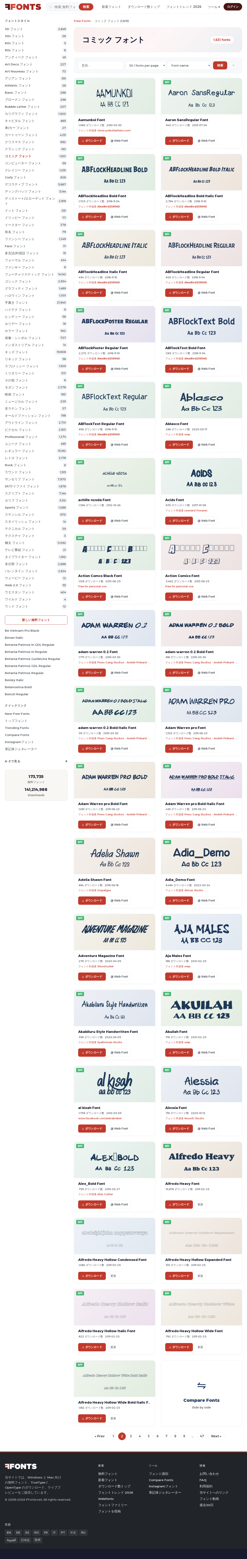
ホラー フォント (16, 331)
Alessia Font (176, 1108)
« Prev (100, 1436)
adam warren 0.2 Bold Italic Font (107, 728)
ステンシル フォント (20, 514)
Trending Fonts (17, 728)
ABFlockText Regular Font (101, 424)
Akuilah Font (176, 1032)
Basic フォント (16, 92)
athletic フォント (18, 85)
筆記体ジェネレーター (21, 749)
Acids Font (174, 500)
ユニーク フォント (18, 444)
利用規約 (206, 1486)
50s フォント (14, 36)
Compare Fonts (17, 735)
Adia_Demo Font (180, 880)
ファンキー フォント (20, 267)
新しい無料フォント (36, 620)
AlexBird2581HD (108, 206)
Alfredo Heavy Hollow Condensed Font (112, 1260)
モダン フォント (16, 387)
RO (36, 1532)
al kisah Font (89, 1108)
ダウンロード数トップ (144, 7)
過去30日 (206, 1505)
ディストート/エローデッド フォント (30, 201)
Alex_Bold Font (91, 1184)
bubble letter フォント (22, 107)
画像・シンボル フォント (23, 338)
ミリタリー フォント (20, 373)
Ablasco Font (176, 424)
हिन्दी (37, 1540)
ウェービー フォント (20, 578)
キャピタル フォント (20, 121)
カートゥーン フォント (21, 135)
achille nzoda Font (94, 500)
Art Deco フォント (19, 64)
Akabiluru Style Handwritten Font (108, 1032)
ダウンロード (92, 140)
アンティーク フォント (21, 57)
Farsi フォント (15, 246)
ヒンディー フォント (20, 317)
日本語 (25, 1540)
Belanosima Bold (18, 687)
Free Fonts (82, 21)
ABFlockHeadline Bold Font (102, 196)
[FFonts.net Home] (23, 7)
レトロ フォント (16, 458)
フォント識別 (158, 1474)
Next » (216, 1436)
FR (46, 1532)
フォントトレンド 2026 (183, 7)
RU (83, 1532)
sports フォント (17, 507)
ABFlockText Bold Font (185, 348)
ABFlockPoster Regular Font (103, 348)
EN (9, 1532)
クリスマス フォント (20, 142)
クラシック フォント (20, 149)
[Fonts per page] (146, 65)
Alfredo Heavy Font (182, 1184)
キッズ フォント (16, 352)
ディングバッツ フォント (23, 191)
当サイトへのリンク (214, 1492)
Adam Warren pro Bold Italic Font (194, 804)
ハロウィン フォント (20, 295)
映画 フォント (15, 394)
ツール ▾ (214, 7)
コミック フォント (18, 156)
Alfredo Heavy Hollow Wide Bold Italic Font (116, 1402)
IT (54, 1532)
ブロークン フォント (20, 100)
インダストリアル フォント (24, 345)
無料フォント (108, 1474)
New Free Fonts (17, 714)
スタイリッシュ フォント (23, 522)
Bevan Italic (14, 638)
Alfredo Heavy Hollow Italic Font (106, 1331)
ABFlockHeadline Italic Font (102, 272)
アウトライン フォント (21, 423)
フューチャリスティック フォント (29, 274)
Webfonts (106, 1499)
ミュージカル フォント (21, 401)
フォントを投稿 (109, 1511)
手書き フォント (16, 303)
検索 (220, 65)
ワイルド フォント (18, 599)
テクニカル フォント (20, 529)
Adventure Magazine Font (101, 956)
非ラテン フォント (18, 408)
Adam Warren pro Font (185, 728)
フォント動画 (209, 1499)
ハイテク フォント (18, 310)
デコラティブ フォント (21, 184)
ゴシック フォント (18, 281)
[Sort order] (189, 65)
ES (27, 1532)
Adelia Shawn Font (94, 880)
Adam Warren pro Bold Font (103, 804)
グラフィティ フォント (21, 288)
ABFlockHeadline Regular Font (192, 272)
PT (63, 1532)
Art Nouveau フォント (22, 71)
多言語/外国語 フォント (22, 253)
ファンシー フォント (20, 239)
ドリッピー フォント (20, 218)
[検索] (70, 7)
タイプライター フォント (23, 557)
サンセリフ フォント (20, 479)
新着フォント (111, 7)
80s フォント (14, 50)
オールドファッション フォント (28, 416)
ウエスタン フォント (20, 592)
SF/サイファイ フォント (22, 486)
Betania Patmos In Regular (26, 652)
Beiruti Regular (16, 694)
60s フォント (14, 43)
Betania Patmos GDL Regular (28, 666)
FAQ (203, 1480)
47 (202, 1436)
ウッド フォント (16, 606)
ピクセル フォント (18, 430)
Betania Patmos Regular (24, 673)
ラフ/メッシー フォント (22, 366)
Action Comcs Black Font (100, 576)
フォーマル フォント (20, 260)
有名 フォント (15, 232)
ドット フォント (16, 211)
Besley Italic (14, 680)
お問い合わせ (209, 1474)
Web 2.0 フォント (18, 585)
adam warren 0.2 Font (98, 652)
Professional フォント (21, 437)
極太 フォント (15, 543)
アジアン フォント (18, 78)
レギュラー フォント (20, 451)
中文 (73, 1532)
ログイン (233, 6)
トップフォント (16, 721)
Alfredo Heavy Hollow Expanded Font (198, 1260)
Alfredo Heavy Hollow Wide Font (194, 1331)
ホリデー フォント (18, 324)
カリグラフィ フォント (21, 114)
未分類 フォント (16, 564)
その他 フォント (16, 380)
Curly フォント (15, 177)
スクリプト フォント (20, 493)
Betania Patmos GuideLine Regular (32, 659)
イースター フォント (20, 225)
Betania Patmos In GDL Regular (30, 645)
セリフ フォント (16, 500)
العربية (11, 1540)
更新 (200, 1204)
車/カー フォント (17, 128)
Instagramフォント (19, 742)
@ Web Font (119, 140)
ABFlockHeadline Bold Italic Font (194, 196)
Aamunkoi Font (91, 120)
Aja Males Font (178, 956)
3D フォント (14, 29)
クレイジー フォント (20, 170)
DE (18, 1532)
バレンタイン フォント (21, 571)
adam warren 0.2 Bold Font (189, 652)
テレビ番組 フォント (20, 550)
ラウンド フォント (18, 472)
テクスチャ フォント (20, 536)
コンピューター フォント (23, 163)
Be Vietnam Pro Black (22, 630)
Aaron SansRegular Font (186, 120)
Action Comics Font (182, 576)
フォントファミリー (112, 1505)
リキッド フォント (18, 359)
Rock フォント (15, 465)
